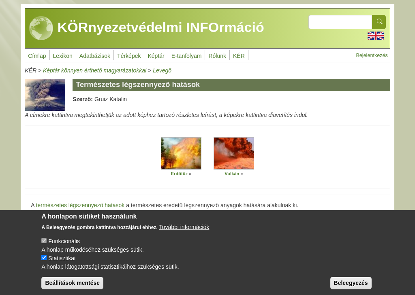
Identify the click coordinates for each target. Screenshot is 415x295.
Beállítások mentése (72, 287)
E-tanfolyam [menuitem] (186, 56)
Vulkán (232, 173)
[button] (181, 153)
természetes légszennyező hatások (80, 205)
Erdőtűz (179, 173)
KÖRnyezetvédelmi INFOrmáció (146, 28)
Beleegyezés (351, 287)
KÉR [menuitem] (239, 56)
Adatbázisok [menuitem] (94, 56)
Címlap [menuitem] (37, 56)
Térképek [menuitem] (129, 56)
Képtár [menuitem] (156, 56)
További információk (184, 232)
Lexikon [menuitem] (63, 56)
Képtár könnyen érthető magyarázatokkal (94, 70)
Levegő (162, 70)
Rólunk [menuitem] (217, 56)
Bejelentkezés (371, 55)
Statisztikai (61, 263)
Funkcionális (64, 246)
